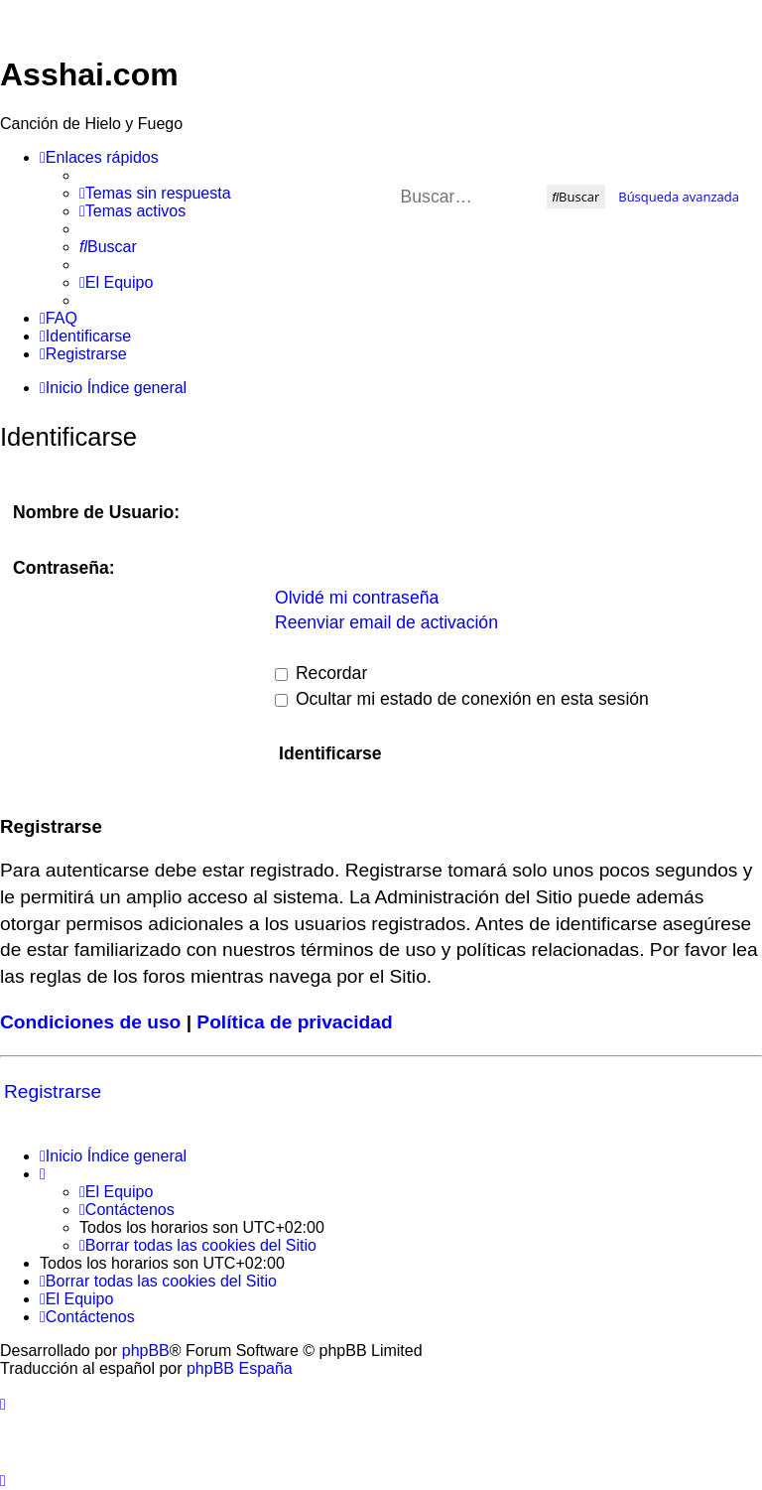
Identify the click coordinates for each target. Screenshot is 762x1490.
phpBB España (240, 1368)
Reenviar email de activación (386, 622)
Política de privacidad (294, 1022)
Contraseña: (64, 568)
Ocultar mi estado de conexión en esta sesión (462, 699)
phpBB (146, 1350)
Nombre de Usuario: (96, 512)
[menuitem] (155, 194)
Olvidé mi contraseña (357, 598)
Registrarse (52, 1091)
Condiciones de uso (90, 1022)
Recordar (321, 673)
